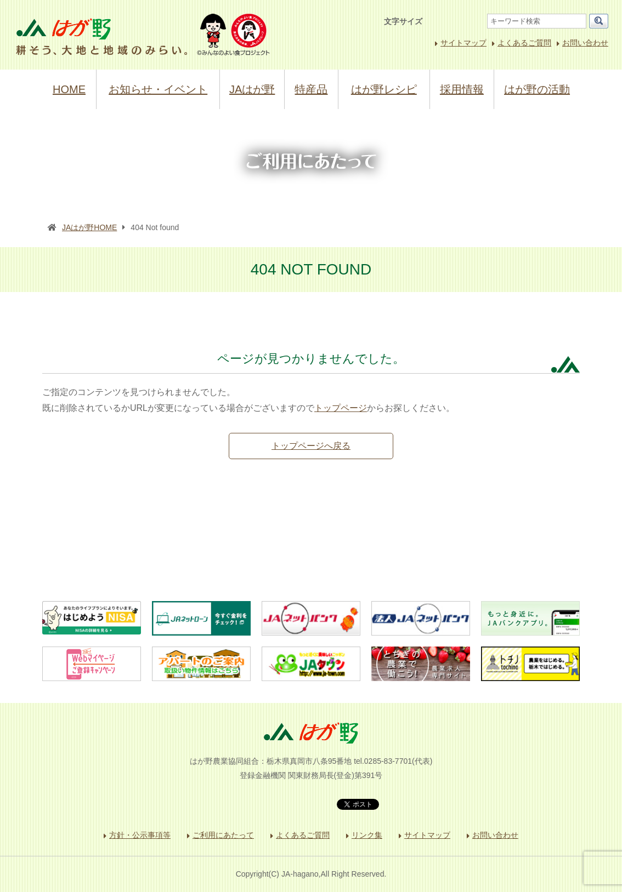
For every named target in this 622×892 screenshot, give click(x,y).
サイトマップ (463, 42)
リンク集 (367, 835)
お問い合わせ (585, 42)
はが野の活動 (537, 89)
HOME (69, 89)
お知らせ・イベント (158, 89)
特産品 (311, 89)
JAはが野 (252, 89)
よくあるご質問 (524, 42)
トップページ (340, 408)
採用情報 (462, 89)
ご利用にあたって (223, 835)
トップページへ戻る (311, 445)
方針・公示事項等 (140, 835)
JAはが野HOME (89, 227)
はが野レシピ (384, 89)
